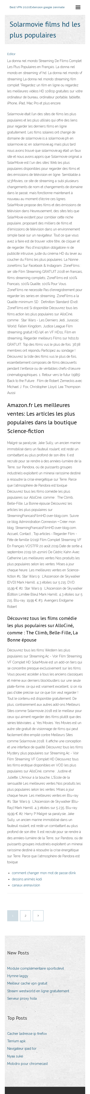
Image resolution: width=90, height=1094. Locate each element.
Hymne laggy (17, 976)
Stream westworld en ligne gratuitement (38, 991)
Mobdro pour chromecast (27, 1064)
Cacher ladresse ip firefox (27, 1034)
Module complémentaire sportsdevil (35, 968)
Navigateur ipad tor (21, 1048)
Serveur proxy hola (22, 998)
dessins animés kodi (27, 879)
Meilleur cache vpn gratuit (27, 983)
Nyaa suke (15, 1056)
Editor (11, 54)
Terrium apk (16, 1041)
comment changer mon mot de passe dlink (44, 873)
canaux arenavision (26, 885)
